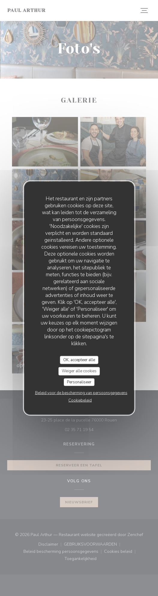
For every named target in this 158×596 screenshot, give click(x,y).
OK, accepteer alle (79, 359)
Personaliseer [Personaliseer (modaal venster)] (79, 382)
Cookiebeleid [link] (80, 400)
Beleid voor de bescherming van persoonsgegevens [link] (81, 393)
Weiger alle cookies (79, 371)
